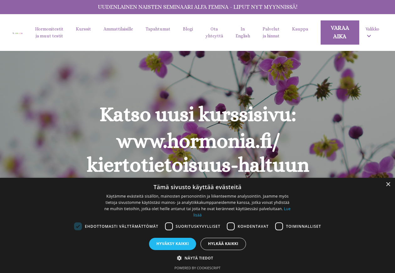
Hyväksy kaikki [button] (172, 243)
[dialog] (197, 225)
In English (243, 32)
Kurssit (83, 28)
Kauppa (300, 28)
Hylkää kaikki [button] (223, 243)
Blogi (188, 28)
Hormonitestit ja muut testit (49, 32)
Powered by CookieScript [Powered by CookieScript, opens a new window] (197, 267)
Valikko (372, 32)
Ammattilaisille (118, 28)
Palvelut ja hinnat (271, 32)
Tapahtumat (158, 28)
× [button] (388, 184)
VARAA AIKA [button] (340, 32)
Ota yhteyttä (214, 32)
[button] (197, 258)
